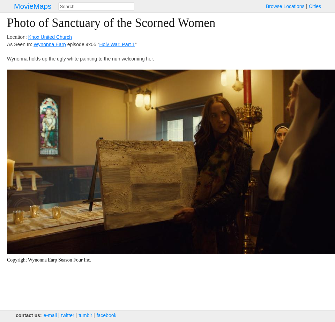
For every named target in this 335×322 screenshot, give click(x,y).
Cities (315, 6)
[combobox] (96, 6)
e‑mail (50, 315)
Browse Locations (285, 6)
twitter (67, 315)
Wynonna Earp (50, 44)
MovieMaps (32, 6)
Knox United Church (50, 37)
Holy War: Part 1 (117, 44)
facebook (107, 315)
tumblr (85, 315)
